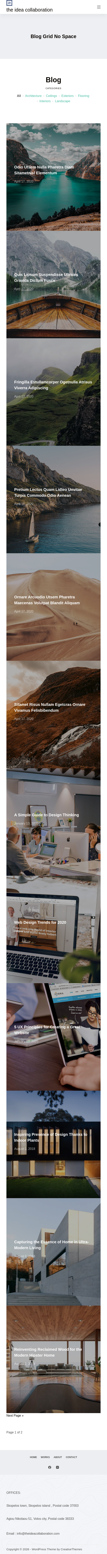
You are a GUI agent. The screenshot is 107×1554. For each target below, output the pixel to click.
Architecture (33, 96)
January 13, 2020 (26, 823)
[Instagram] (57, 1467)
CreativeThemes (71, 1549)
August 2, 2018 (24, 1148)
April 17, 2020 (23, 181)
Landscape (62, 101)
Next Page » (15, 1415)
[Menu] (99, 7)
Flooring (83, 96)
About (58, 1457)
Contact (71, 1457)
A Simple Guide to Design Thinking (46, 815)
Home (33, 1457)
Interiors (45, 101)
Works (45, 1457)
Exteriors (67, 96)
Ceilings (52, 96)
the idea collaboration (29, 10)
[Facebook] (49, 1467)
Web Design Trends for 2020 (40, 922)
